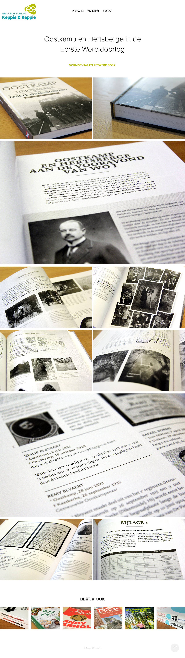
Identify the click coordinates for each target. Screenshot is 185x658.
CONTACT (107, 10)
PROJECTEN (78, 10)
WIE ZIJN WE (93, 10)
